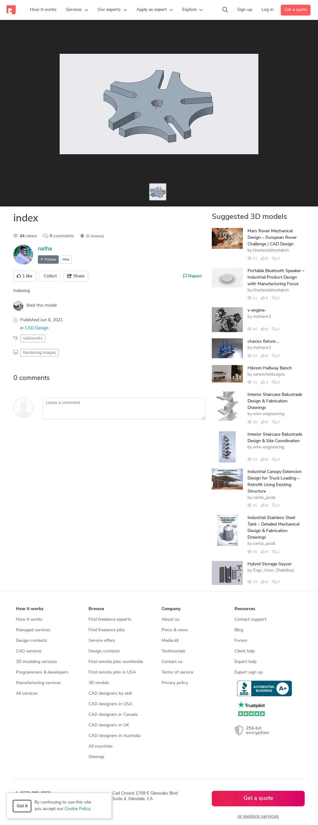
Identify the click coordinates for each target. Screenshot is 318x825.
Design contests (31, 640)
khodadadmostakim (271, 250)
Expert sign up (248, 672)
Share (75, 276)
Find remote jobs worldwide (116, 662)
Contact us (172, 662)
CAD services (29, 651)
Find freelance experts (110, 619)
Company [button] (170, 609)
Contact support (250, 619)
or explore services (258, 816)
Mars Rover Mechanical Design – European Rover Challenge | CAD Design (272, 238)
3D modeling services (36, 662)
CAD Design (36, 328)
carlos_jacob (264, 498)
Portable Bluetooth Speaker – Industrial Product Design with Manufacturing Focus (276, 277)
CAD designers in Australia (114, 736)
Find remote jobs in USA (112, 672)
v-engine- (257, 310)
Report (192, 276)
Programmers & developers (42, 672)
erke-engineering (268, 414)
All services (27, 693)
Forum (240, 640)
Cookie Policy (77, 809)
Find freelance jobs (107, 630)
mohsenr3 (262, 317)
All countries (101, 746)
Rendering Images (39, 353)
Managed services (33, 630)
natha (45, 249)
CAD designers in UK (109, 725)
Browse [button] (96, 609)
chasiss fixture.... (263, 341)
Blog (238, 630)
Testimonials (173, 651)
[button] (77, 10)
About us (170, 619)
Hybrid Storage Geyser (270, 564)
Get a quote (295, 9)
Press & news (174, 630)
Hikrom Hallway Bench (270, 368)
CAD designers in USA (110, 704)
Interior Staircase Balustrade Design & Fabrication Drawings (275, 401)
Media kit (170, 640)
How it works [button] (29, 609)
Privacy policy (174, 683)
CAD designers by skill (110, 693)
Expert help (245, 662)
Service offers (102, 640)
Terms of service (177, 672)
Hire (65, 260)
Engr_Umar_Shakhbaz (273, 570)
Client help (244, 651)
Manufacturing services (38, 683)
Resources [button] (244, 609)
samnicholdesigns (269, 375)
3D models (99, 683)
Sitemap (96, 757)
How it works (29, 619)
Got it (22, 806)
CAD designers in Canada (113, 714)
